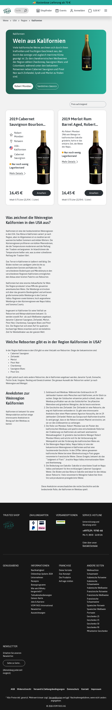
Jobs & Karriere (37, 602)
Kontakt (85, 689)
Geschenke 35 (93, 620)
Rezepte (35, 581)
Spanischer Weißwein (96, 609)
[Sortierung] (88, 104)
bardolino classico (47, 86)
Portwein (91, 613)
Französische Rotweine (97, 591)
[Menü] (105, 10)
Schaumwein (92, 574)
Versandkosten (55, 697)
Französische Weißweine (98, 595)
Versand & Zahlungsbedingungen (49, 689)
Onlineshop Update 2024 (42, 574)
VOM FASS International (42, 605)
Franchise (65, 565)
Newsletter (36, 609)
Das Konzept (64, 574)
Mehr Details (16, 173)
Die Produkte (65, 577)
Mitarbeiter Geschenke (97, 631)
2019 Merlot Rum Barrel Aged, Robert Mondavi (79, 122)
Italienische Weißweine (97, 588)
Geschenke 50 (93, 624)
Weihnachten (93, 570)
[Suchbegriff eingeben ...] (18, 11)
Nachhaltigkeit (37, 570)
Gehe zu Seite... (14, 663)
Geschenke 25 (93, 616)
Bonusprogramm (38, 585)
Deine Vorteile (65, 570)
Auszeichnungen (38, 613)
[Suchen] (25, 11)
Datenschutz (73, 689)
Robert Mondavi (23, 86)
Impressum (96, 689)
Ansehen (41, 193)
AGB (13, 689)
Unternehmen (37, 577)
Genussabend (11, 565)
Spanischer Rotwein (96, 605)
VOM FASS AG (59, 706)
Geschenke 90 (93, 627)
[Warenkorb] (94, 10)
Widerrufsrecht (24, 689)
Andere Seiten (95, 565)
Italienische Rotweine (96, 577)
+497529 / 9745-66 (93, 530)
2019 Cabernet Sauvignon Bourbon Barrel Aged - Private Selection (27, 122)
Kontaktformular (90, 546)
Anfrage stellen (66, 581)
